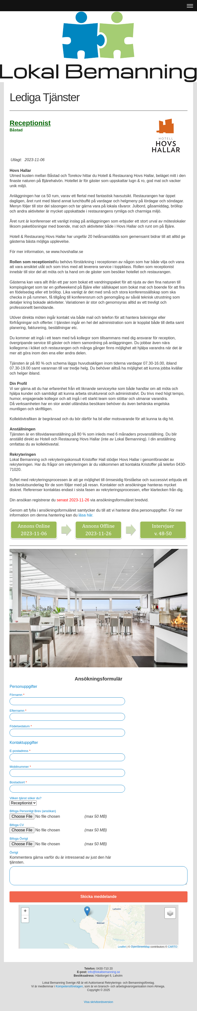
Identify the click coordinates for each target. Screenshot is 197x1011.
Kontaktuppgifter (24, 742)
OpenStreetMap (140, 946)
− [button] (25, 919)
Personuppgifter (23, 686)
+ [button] (25, 911)
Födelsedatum (21, 726)
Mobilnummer (20, 766)
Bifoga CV (17, 825)
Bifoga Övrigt (19, 838)
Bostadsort (18, 782)
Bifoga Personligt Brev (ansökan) (33, 811)
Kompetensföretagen (69, 986)
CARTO (172, 946)
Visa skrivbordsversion (98, 1002)
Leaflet (122, 946)
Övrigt (14, 852)
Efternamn (18, 710)
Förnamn (17, 695)
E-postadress (20, 751)
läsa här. (86, 515)
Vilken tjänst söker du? (25, 798)
